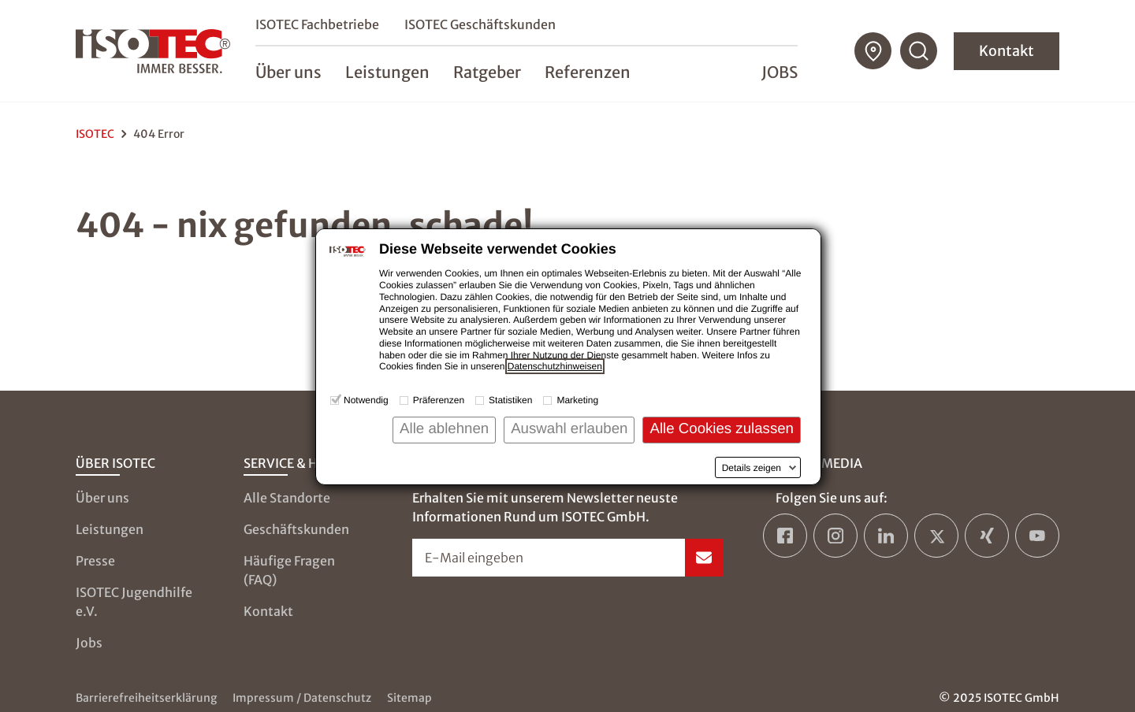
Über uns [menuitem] (288, 72)
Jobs (779, 72)
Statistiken (510, 400)
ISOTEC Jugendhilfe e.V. (134, 601)
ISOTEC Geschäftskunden (480, 24)
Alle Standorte (287, 498)
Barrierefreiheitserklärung (146, 698)
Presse (95, 561)
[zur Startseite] (153, 51)
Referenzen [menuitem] (588, 72)
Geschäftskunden (296, 529)
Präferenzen (438, 400)
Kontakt (1006, 51)
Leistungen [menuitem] (387, 72)
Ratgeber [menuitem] (487, 72)
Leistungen (109, 529)
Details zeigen (751, 467)
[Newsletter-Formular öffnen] (568, 558)
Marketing (577, 400)
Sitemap (409, 698)
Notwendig (366, 400)
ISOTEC (95, 134)
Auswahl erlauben (569, 428)
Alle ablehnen (444, 428)
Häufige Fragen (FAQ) (289, 570)
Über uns (102, 498)
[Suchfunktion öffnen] (919, 51)
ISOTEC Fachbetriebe (317, 24)
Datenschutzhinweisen (555, 366)
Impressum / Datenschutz (302, 698)
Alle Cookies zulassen (721, 428)
